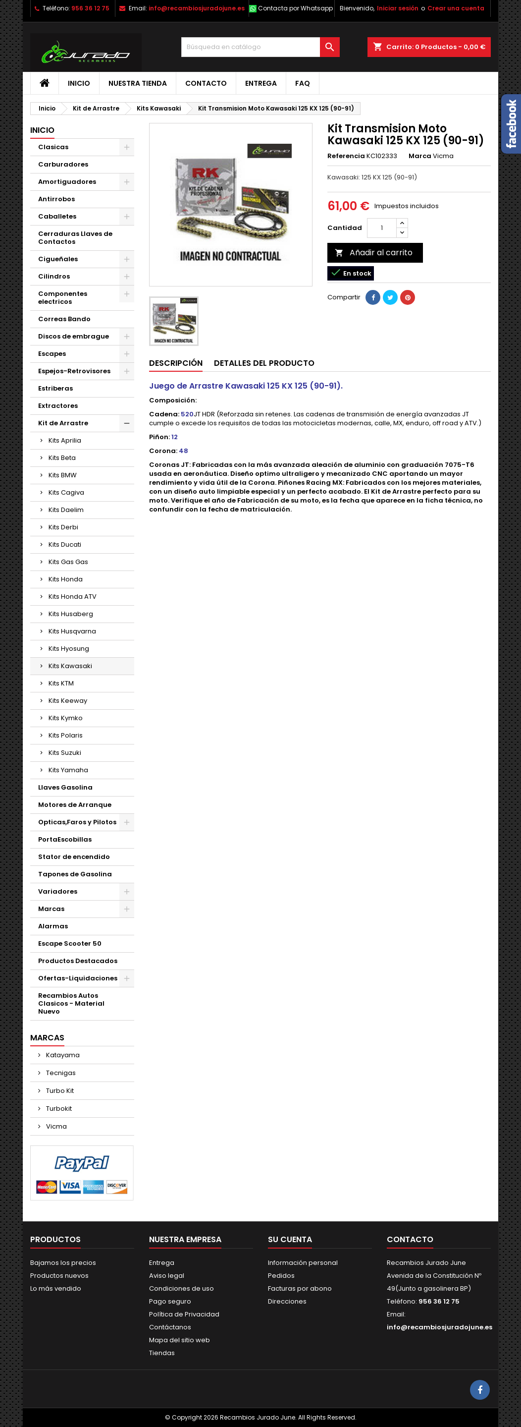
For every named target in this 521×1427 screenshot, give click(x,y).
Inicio (79, 83)
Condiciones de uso (181, 1288)
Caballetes (57, 216)
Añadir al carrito (374, 252)
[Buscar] (260, 47)
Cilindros (54, 276)
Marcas (51, 908)
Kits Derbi (63, 527)
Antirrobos (56, 199)
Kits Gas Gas (68, 562)
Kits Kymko (66, 718)
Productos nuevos (59, 1275)
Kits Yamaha (68, 770)
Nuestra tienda (137, 83)
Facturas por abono (300, 1288)
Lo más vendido (55, 1288)
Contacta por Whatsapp (295, 8)
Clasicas (53, 147)
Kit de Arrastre (63, 423)
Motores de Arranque (74, 804)
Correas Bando (64, 319)
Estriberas (55, 388)
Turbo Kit (59, 1090)
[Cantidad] (382, 228)
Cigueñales (58, 259)
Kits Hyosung (69, 648)
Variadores (57, 891)
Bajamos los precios (63, 1262)
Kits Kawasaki (70, 666)
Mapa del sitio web (179, 1340)
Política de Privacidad (184, 1314)
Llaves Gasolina (65, 787)
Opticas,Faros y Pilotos (77, 822)
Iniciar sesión (397, 8)
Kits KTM (61, 683)
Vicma (56, 1126)
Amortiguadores (67, 181)
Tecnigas (60, 1073)
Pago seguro (170, 1301)
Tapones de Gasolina (75, 874)
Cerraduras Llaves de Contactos (75, 237)
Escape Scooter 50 (70, 943)
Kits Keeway (68, 700)
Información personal (303, 1262)
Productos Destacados (77, 961)
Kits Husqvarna (72, 631)
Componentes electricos (62, 297)
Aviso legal (166, 1275)
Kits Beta (62, 457)
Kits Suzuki (65, 752)
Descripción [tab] (176, 363)
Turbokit (58, 1108)
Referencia (346, 156)
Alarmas (53, 926)
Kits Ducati (65, 544)
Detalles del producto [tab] (264, 363)
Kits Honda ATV (73, 596)
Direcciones (287, 1301)
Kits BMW (63, 475)
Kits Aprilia (65, 440)
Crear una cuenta (455, 8)
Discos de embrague (73, 336)
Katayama (62, 1055)
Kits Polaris (66, 735)
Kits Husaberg (71, 614)
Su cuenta (290, 1239)
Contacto (206, 83)
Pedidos (281, 1275)
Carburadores (63, 164)
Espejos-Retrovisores (74, 371)
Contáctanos (170, 1327)
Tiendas (162, 1353)
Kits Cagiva (66, 492)
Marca (420, 156)
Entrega (261, 83)
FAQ (302, 83)
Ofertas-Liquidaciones (77, 978)
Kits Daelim (66, 509)
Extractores (58, 405)
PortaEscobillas (65, 839)
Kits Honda (66, 579)
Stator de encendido (74, 856)
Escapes (52, 353)
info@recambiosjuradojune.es (197, 8)
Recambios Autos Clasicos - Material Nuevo (71, 1003)
